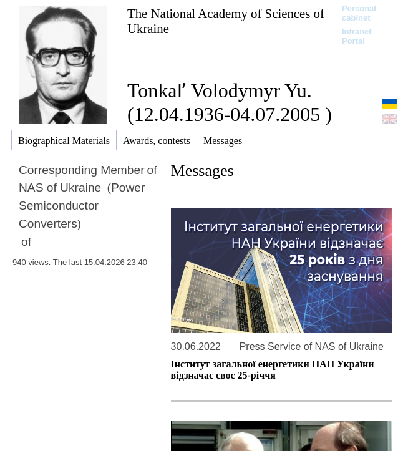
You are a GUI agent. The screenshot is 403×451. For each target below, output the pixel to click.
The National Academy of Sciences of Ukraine (225, 21)
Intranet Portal (357, 36)
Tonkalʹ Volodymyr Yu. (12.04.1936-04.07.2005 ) (229, 102)
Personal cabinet (359, 13)
